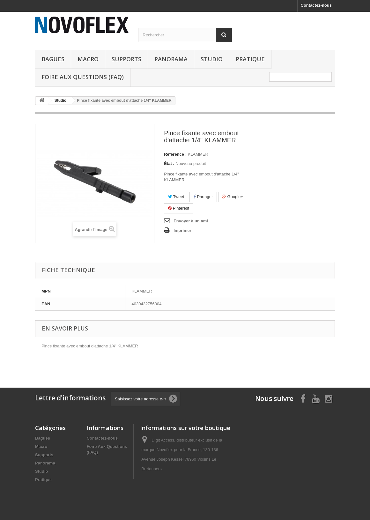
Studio (212, 59)
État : (169, 163)
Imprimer (182, 230)
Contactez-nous (316, 5)
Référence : (175, 154)
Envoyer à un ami (191, 221)
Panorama (171, 59)
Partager (203, 196)
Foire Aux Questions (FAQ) (82, 77)
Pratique (250, 59)
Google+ (232, 196)
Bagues (52, 59)
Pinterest (178, 208)
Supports (126, 59)
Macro (88, 59)
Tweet (176, 196)
